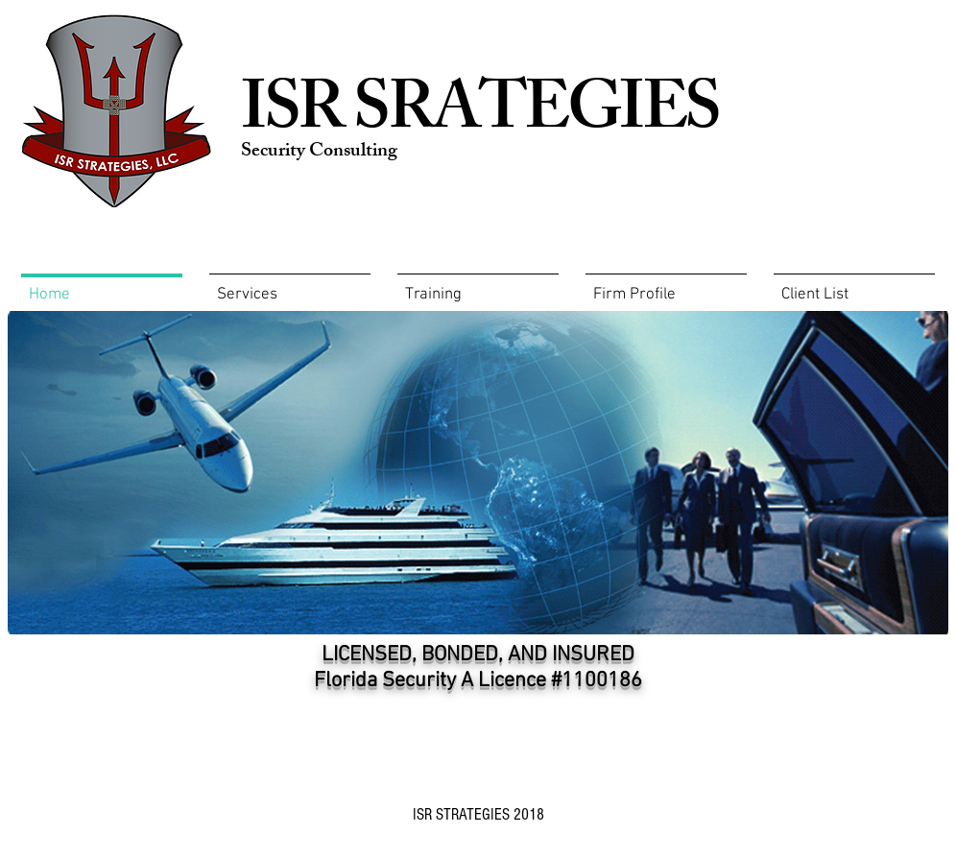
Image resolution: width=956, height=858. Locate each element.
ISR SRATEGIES (480, 116)
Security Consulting (319, 152)
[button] (478, 286)
